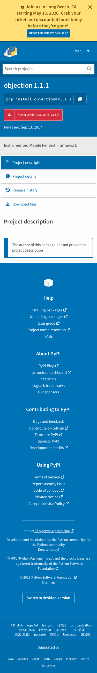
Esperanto (70, 634)
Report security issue (48, 484)
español (32, 625)
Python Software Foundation (60, 566)
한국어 (85, 634)
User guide (46, 323)
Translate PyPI (46, 435)
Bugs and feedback (48, 421)
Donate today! (48, 549)
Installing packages (46, 310)
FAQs (48, 336)
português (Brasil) (82, 625)
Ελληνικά (45, 630)
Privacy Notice (46, 497)
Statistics (48, 379)
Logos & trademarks (48, 385)
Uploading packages (46, 316)
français (47, 625)
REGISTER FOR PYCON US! (46, 33)
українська (27, 630)
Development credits (46, 448)
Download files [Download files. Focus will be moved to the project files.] (20, 204)
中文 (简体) (78, 630)
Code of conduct (46, 490)
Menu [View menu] (82, 51)
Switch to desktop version (48, 598)
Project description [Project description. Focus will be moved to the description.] (24, 162)
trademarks (39, 563)
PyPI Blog (46, 366)
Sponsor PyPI (48, 441)
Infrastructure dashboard (46, 372)
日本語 (61, 625)
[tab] (48, 163)
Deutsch (60, 630)
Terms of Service (46, 477)
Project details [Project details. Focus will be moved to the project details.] (20, 176)
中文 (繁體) (22, 634)
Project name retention (46, 330)
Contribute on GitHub (46, 428)
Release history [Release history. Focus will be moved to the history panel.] (21, 190)
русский (40, 634)
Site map (48, 582)
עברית (54, 634)
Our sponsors (48, 392)
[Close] (90, 7)
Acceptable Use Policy (46, 504)
